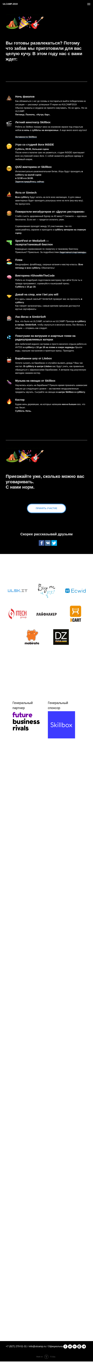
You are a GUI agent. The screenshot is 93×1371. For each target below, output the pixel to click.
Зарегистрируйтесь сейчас (29, 181)
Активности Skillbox (26, 136)
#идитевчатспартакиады (73, 252)
